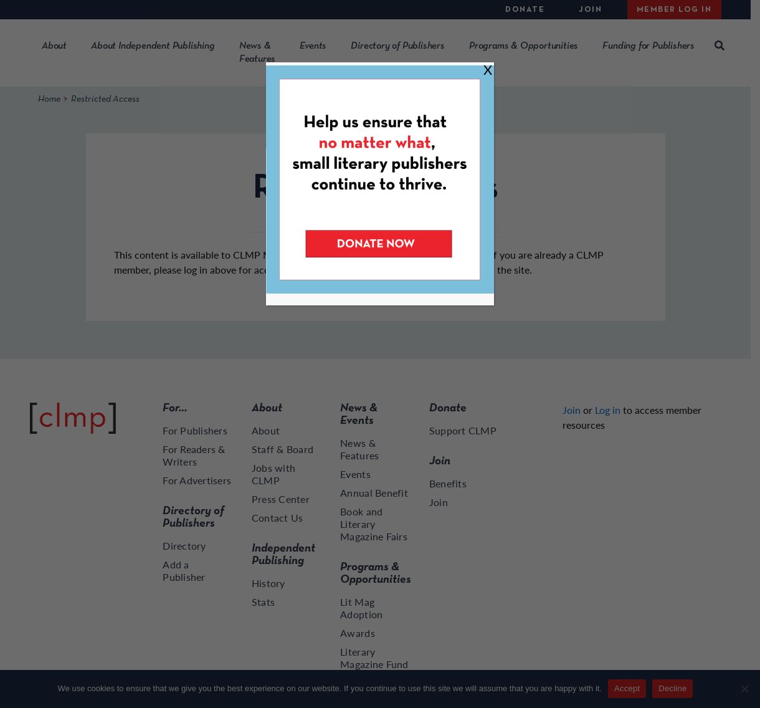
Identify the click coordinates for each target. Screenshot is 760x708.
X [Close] (487, 69)
